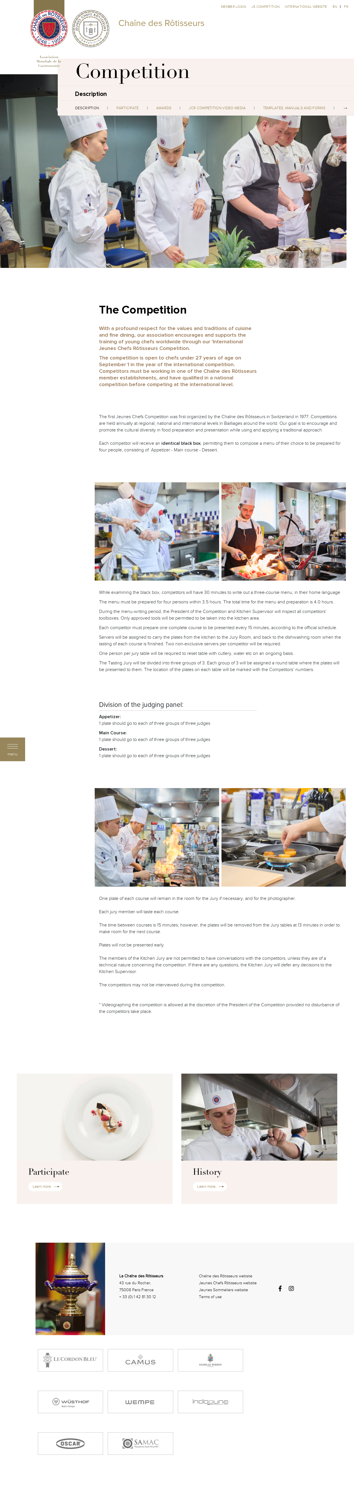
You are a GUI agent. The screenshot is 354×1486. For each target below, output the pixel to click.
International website (306, 7)
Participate (127, 108)
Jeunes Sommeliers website (223, 1289)
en (335, 7)
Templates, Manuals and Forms (294, 108)
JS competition (266, 7)
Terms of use (210, 1296)
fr (346, 7)
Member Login (234, 7)
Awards (164, 108)
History (207, 1172)
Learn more (42, 1186)
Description (87, 108)
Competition (132, 74)
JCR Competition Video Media (217, 108)
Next (345, 108)
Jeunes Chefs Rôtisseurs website (228, 1283)
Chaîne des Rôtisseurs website (225, 1276)
